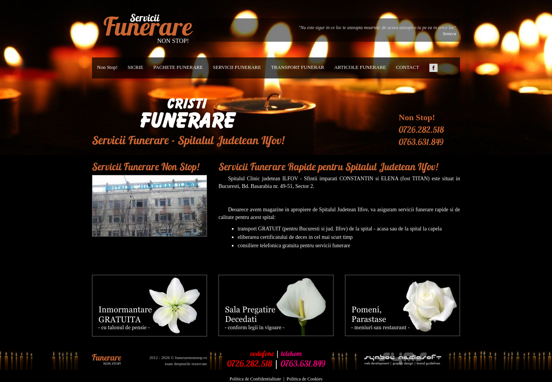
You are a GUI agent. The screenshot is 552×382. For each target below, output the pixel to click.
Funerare (148, 26)
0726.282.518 (421, 129)
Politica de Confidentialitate (255, 379)
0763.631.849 (421, 142)
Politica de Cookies (304, 379)
